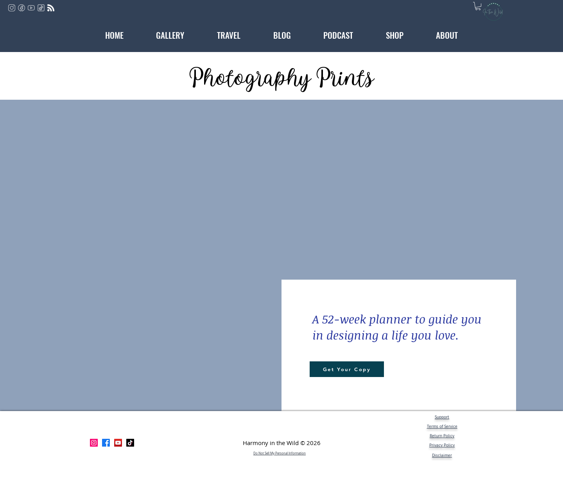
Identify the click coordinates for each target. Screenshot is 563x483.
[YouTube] (118, 443)
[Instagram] (94, 443)
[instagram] (12, 8)
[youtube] (31, 8)
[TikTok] (130, 443)
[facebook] (21, 8)
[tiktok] (41, 8)
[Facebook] (106, 443)
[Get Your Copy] (347, 369)
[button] (478, 6)
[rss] (51, 8)
